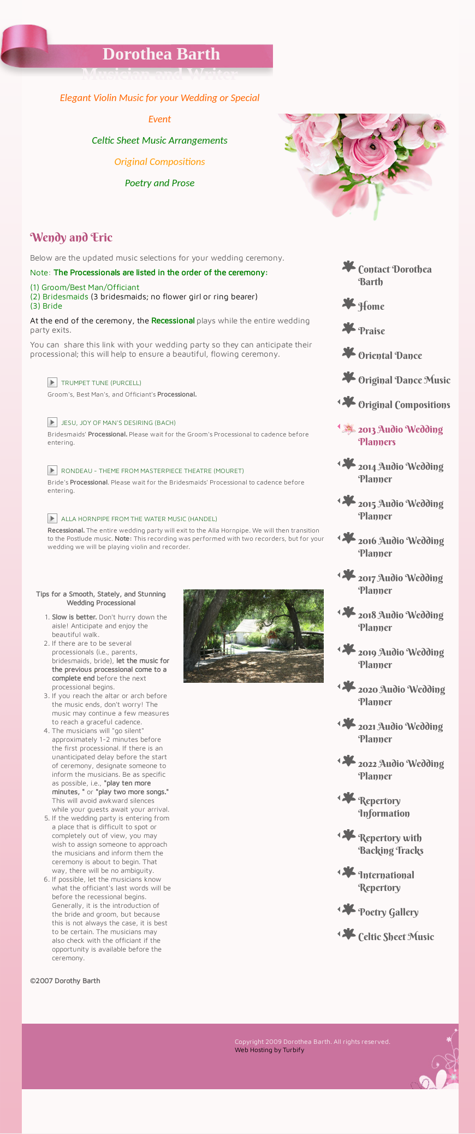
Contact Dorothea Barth (395, 275)
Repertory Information (384, 806)
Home (371, 306)
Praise (371, 330)
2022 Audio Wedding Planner (401, 769)
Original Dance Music (404, 380)
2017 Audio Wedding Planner (400, 583)
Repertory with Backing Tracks (391, 844)
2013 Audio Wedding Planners (400, 435)
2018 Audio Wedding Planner (400, 621)
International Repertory (386, 881)
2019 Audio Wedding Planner (401, 658)
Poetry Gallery (388, 912)
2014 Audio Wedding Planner (400, 472)
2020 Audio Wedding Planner (401, 695)
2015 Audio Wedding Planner (400, 509)
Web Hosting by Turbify (269, 1050)
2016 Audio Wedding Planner (401, 546)
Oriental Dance (390, 355)
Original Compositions (404, 404)
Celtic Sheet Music (396, 936)
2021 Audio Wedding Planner (400, 732)
